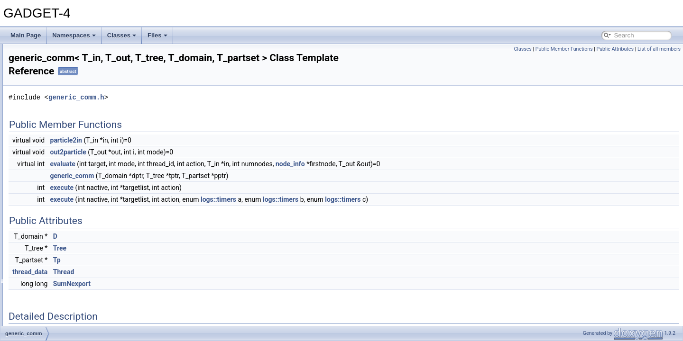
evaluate (181, 164)
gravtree (41, 241)
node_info (409, 164)
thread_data (148, 272)
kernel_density (49, 314)
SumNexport (190, 283)
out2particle (187, 152)
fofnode (40, 127)
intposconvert (48, 283)
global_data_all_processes (65, 200)
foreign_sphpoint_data (59, 179)
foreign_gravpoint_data (60, 168)
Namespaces (74, 35)
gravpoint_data (50, 220)
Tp (175, 260)
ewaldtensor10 (49, 64)
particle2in (185, 140)
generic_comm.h (195, 97)
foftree (39, 147)
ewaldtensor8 (48, 106)
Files (157, 35)
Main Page (25, 35)
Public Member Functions (564, 49)
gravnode (43, 210)
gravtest (41, 231)
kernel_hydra (47, 325)
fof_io (38, 116)
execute (181, 187)
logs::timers (337, 199)
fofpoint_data (47, 137)
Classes (121, 35)
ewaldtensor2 (48, 75)
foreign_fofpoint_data (58, 158)
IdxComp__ (45, 272)
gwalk (38, 252)
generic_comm (50, 189)
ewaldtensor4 (48, 85)
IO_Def (40, 293)
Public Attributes (615, 49)
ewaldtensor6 (48, 95)
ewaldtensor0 (48, 54)
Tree (178, 248)
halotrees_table (50, 262)
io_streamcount (50, 304)
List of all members (659, 49)
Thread (182, 272)
